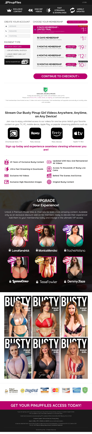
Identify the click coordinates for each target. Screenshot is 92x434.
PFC (35, 98)
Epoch (30, 423)
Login (84, 2)
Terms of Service (47, 420)
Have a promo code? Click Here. (77, 22)
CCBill (39, 98)
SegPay (50, 98)
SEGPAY (47, 423)
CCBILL (34, 423)
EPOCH (31, 98)
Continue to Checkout (60, 77)
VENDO (41, 423)
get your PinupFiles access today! (46, 407)
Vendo (43, 98)
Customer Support (37, 420)
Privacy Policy (55, 420)
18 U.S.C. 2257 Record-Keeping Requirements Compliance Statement (46, 427)
